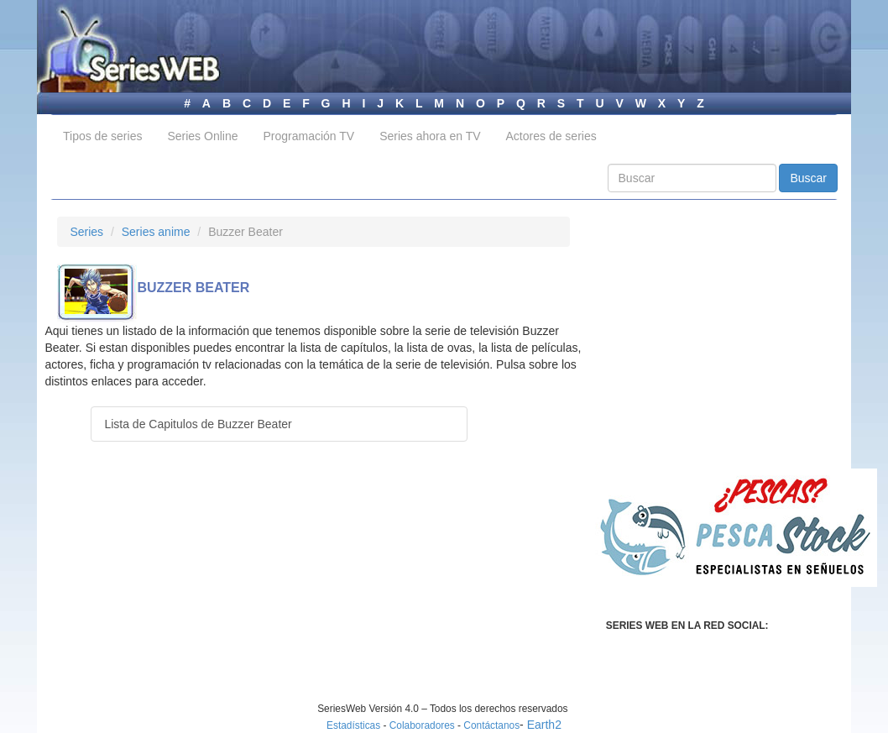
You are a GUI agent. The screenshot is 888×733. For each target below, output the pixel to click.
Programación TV (308, 136)
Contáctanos (491, 725)
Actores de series (551, 136)
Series (86, 231)
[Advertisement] (198, 584)
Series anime (156, 231)
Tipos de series (102, 136)
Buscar (808, 178)
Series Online (202, 136)
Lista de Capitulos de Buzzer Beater (197, 424)
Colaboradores (422, 725)
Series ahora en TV (429, 136)
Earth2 (544, 724)
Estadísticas (353, 725)
